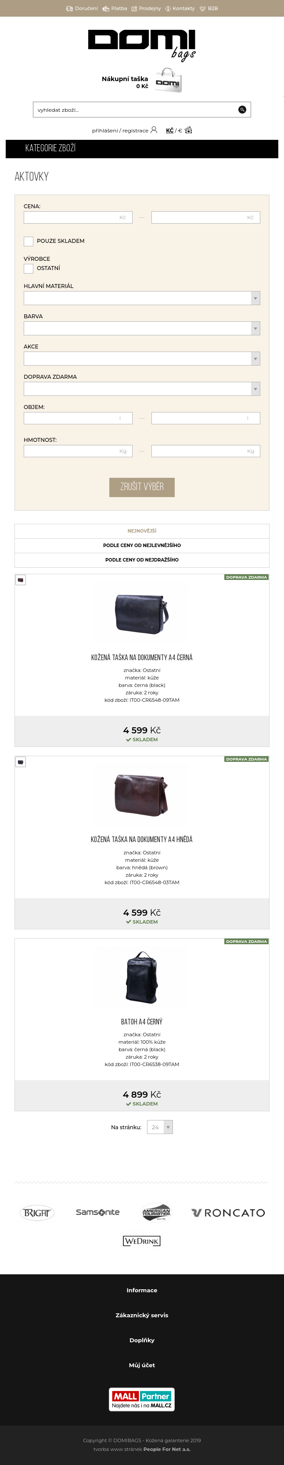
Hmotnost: (40, 440)
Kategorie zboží (50, 149)
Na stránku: (127, 1127)
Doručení (82, 8)
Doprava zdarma (50, 377)
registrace (135, 130)
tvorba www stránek (142, 1449)
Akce (31, 346)
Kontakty (180, 8)
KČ (169, 130)
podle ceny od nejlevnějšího (142, 545)
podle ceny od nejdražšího (142, 560)
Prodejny (146, 8)
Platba (114, 8)
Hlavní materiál (49, 286)
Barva (33, 316)
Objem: (34, 407)
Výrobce (37, 259)
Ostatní (48, 268)
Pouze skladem (61, 241)
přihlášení (105, 130)
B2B (208, 8)
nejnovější (142, 531)
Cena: (32, 206)
